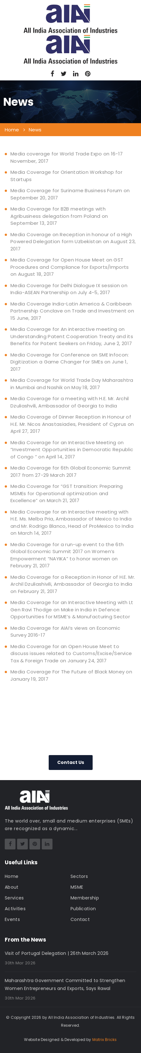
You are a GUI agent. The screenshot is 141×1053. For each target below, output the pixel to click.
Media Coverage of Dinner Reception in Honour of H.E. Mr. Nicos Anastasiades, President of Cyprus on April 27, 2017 (72, 423)
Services (14, 898)
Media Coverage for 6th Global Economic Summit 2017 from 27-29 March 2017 (70, 471)
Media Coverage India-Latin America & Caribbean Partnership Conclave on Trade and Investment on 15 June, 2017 (72, 310)
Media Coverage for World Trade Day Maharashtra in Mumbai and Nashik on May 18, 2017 (71, 384)
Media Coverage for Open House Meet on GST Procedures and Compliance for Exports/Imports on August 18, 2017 (69, 266)
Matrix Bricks (104, 1039)
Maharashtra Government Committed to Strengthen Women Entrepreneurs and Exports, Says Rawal (65, 984)
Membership (84, 898)
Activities (15, 908)
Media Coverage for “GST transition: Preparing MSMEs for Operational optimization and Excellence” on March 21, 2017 (66, 493)
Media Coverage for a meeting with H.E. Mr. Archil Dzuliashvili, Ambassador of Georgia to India (69, 402)
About (12, 887)
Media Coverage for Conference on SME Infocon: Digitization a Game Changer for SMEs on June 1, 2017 (69, 361)
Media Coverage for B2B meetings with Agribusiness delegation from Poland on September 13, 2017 (59, 215)
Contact (80, 919)
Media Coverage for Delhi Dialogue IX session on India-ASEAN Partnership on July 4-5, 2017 (68, 289)
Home (11, 876)
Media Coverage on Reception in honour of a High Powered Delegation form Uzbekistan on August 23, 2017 (73, 241)
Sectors (79, 876)
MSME (76, 887)
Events (12, 919)
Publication (83, 908)
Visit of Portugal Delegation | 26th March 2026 (56, 953)
